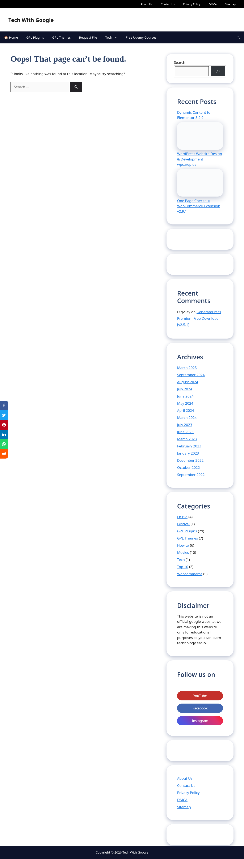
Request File (88, 37)
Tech (113, 37)
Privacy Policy (191, 4)
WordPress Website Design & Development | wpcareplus (199, 159)
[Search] (76, 87)
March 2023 (187, 439)
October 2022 (188, 467)
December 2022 (190, 460)
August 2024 (187, 381)
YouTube (200, 695)
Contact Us (168, 4)
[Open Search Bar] (238, 37)
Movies (183, 552)
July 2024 (184, 389)
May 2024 (185, 403)
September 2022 (191, 474)
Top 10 (182, 566)
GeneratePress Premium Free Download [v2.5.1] (199, 318)
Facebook (200, 708)
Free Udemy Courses (141, 37)
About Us (146, 4)
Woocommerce (189, 573)
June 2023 (185, 431)
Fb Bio (182, 516)
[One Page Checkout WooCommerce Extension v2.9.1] (200, 183)
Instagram (200, 720)
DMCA (213, 4)
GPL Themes (61, 37)
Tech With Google (31, 19)
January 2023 (188, 453)
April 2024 (185, 410)
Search (179, 62)
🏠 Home (11, 37)
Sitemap (230, 4)
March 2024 (187, 417)
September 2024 (191, 374)
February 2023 (189, 446)
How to (183, 545)
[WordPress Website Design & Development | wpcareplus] (200, 136)
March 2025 (187, 367)
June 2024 (185, 396)
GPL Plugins (35, 37)
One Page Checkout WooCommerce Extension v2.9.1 (198, 206)
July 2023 (184, 424)
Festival (183, 523)
